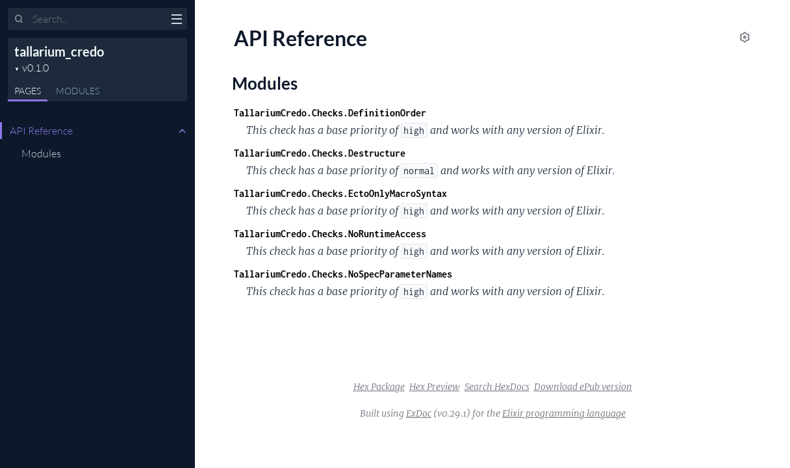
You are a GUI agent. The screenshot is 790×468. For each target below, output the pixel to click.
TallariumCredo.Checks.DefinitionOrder (330, 112)
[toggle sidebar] (176, 21)
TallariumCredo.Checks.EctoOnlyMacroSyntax (340, 193)
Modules (77, 90)
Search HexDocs (497, 387)
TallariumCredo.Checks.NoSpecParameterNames (343, 274)
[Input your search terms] (97, 19)
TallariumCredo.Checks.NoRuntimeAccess (330, 233)
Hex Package (379, 387)
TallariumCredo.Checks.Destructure (319, 153)
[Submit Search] (19, 19)
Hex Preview (434, 387)
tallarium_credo (59, 51)
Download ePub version (583, 387)
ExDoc (418, 413)
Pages (27, 90)
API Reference (41, 130)
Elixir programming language (564, 413)
